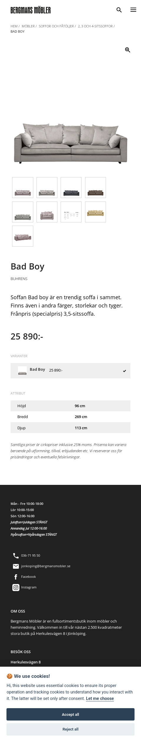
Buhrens (19, 279)
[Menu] (133, 9)
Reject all (70, 729)
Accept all (70, 714)
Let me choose (100, 698)
